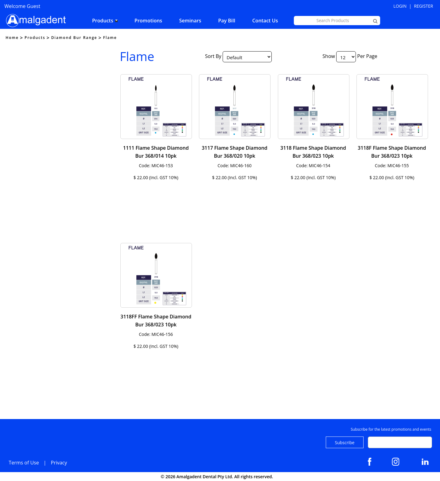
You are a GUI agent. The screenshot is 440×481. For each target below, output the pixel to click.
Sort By (213, 56)
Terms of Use (24, 462)
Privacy (59, 462)
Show (328, 56)
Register (423, 6)
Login (400, 6)
